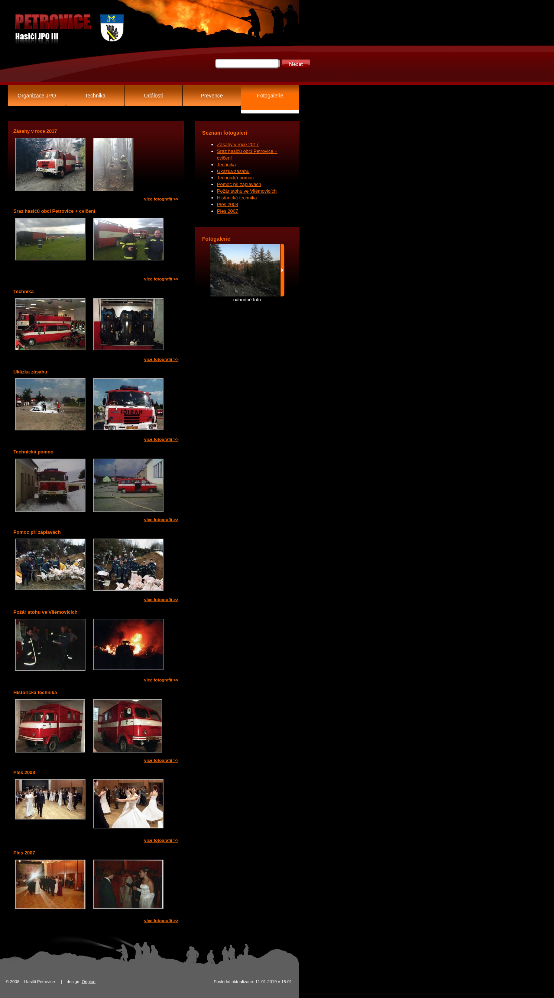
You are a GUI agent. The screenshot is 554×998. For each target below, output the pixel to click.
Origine (88, 981)
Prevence (212, 96)
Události (153, 96)
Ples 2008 (227, 204)
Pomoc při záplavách (239, 184)
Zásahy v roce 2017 (238, 144)
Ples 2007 (227, 211)
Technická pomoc (235, 177)
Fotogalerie (270, 96)
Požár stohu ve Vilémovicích (247, 191)
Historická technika (237, 197)
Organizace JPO (36, 96)
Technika (95, 96)
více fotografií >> (161, 199)
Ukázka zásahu (233, 171)
